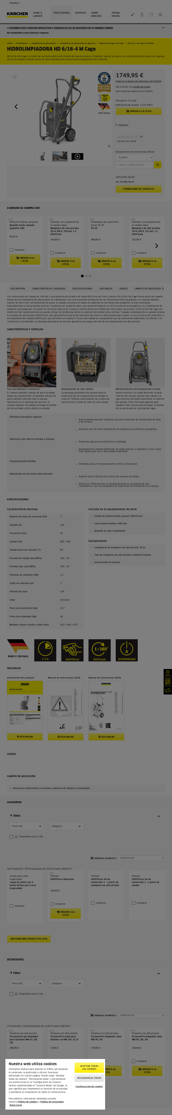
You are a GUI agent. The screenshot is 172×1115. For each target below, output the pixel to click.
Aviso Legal (16, 1105)
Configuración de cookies (89, 1087)
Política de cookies (27, 1102)
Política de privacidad (51, 1102)
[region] (55, 1084)
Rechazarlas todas (89, 1078)
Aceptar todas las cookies (89, 1067)
